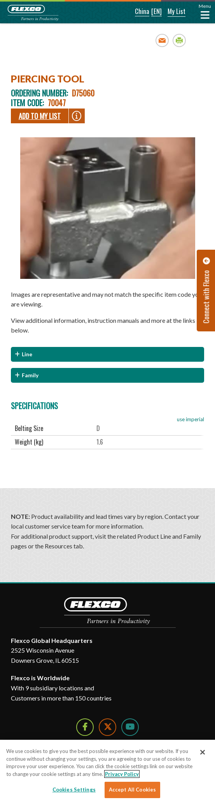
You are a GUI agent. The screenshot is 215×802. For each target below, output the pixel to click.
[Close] (202, 752)
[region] (107, 771)
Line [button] (27, 354)
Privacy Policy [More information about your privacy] (122, 774)
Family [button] (30, 375)
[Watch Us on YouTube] (130, 727)
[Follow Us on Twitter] (107, 727)
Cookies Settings (74, 789)
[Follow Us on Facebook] (85, 727)
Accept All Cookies (132, 789)
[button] (136, 12)
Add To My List (40, 116)
